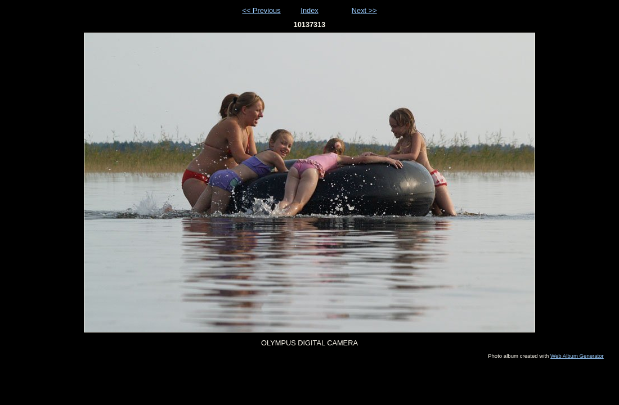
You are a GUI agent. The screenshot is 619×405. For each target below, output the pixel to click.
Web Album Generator (577, 356)
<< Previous (261, 10)
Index (309, 10)
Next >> (364, 10)
